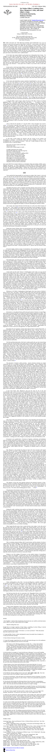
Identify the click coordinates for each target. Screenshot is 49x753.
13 (36, 487)
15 (3, 710)
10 (16, 212)
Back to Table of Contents (13, 747)
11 (21, 299)
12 (15, 360)
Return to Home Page (10, 750)
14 (21, 531)
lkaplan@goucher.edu (38, 20)
